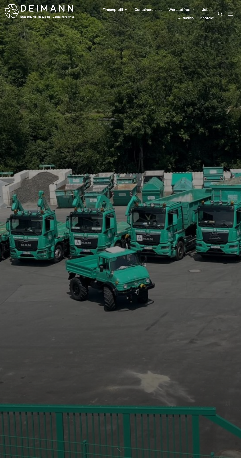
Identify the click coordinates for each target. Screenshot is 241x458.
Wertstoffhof (181, 9)
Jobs (206, 9)
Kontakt (207, 18)
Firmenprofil (115, 9)
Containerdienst (148, 9)
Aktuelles (186, 18)
